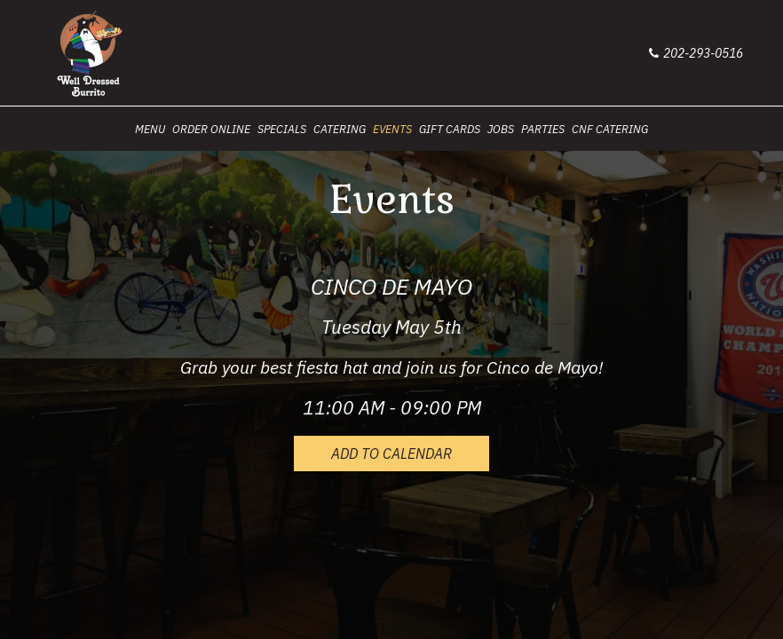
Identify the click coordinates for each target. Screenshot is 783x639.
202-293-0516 (696, 53)
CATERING (339, 129)
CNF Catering (610, 129)
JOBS (500, 129)
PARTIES (543, 129)
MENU (150, 129)
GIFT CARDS (449, 129)
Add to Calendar (391, 453)
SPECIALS (281, 129)
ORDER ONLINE (211, 129)
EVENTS (392, 129)
